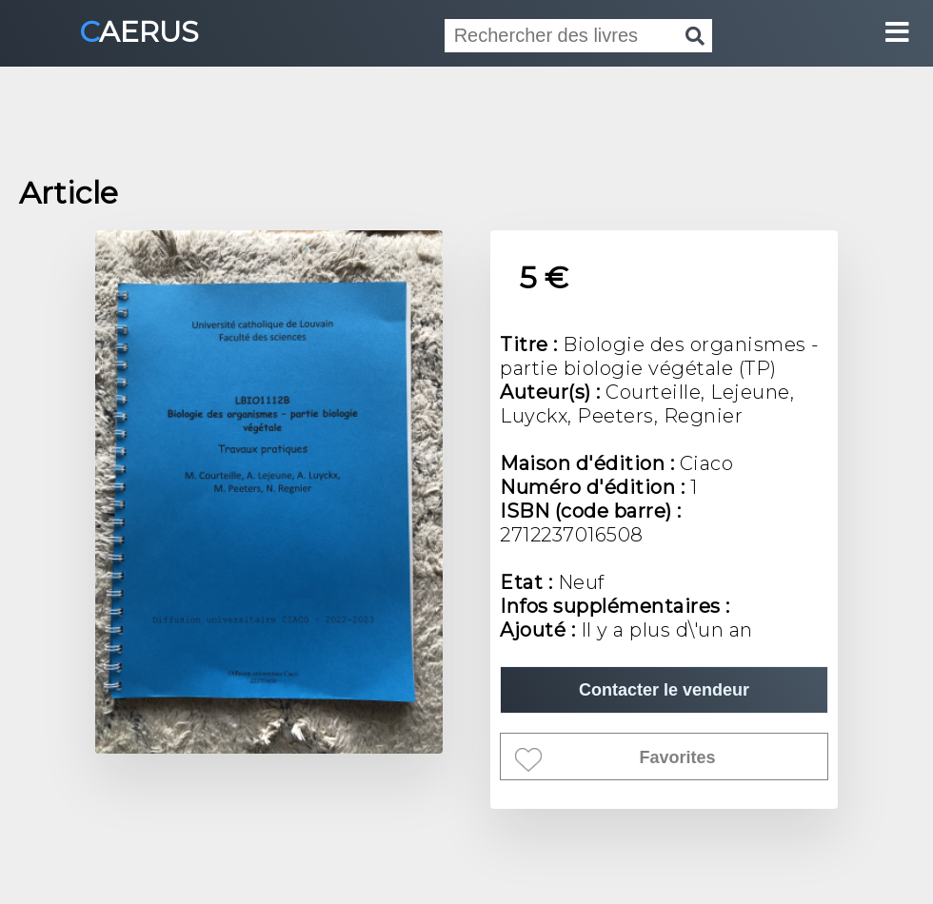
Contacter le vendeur (664, 689)
